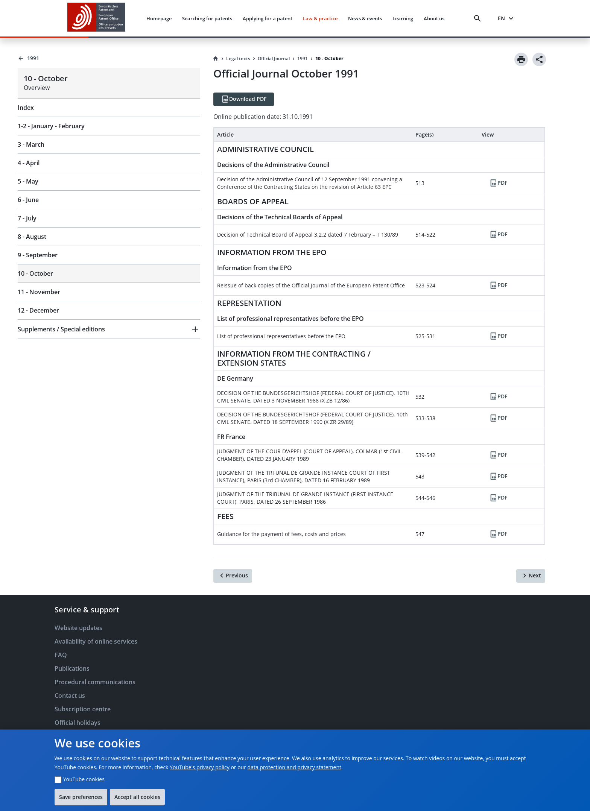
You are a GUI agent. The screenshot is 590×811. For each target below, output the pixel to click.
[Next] (530, 576)
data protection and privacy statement (294, 767)
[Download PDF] (243, 99)
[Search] (479, 18)
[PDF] (498, 183)
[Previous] (232, 576)
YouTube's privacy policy (200, 767)
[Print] (521, 59)
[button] (109, 329)
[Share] (539, 59)
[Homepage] (216, 59)
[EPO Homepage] (96, 18)
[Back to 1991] (109, 58)
